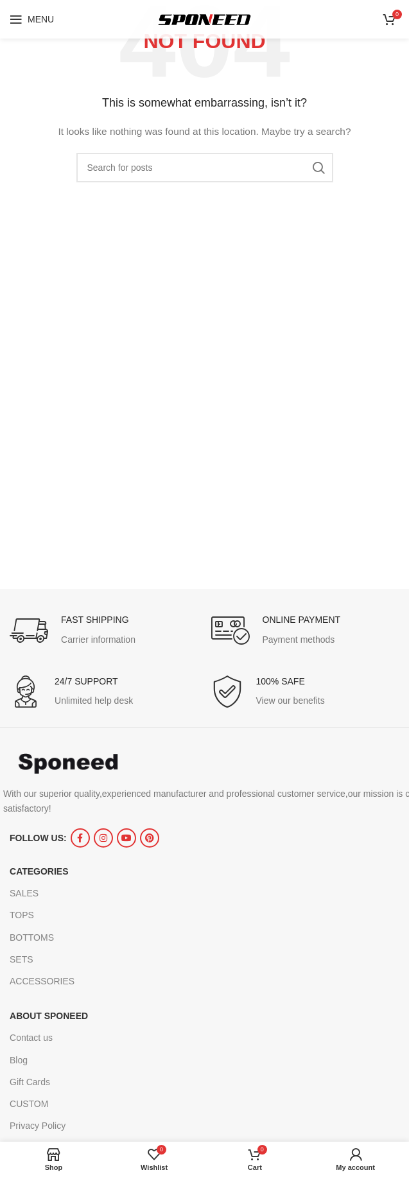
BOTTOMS (32, 937)
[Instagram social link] (103, 838)
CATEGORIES (39, 871)
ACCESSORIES (42, 981)
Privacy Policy (37, 1125)
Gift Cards (30, 1082)
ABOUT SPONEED (49, 1016)
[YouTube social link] (126, 838)
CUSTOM (29, 1104)
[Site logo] (205, 18)
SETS (21, 959)
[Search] (204, 167)
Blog (19, 1060)
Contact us (31, 1038)
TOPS (22, 915)
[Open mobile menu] (31, 19)
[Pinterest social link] (149, 838)
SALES (24, 893)
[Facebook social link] (80, 838)
